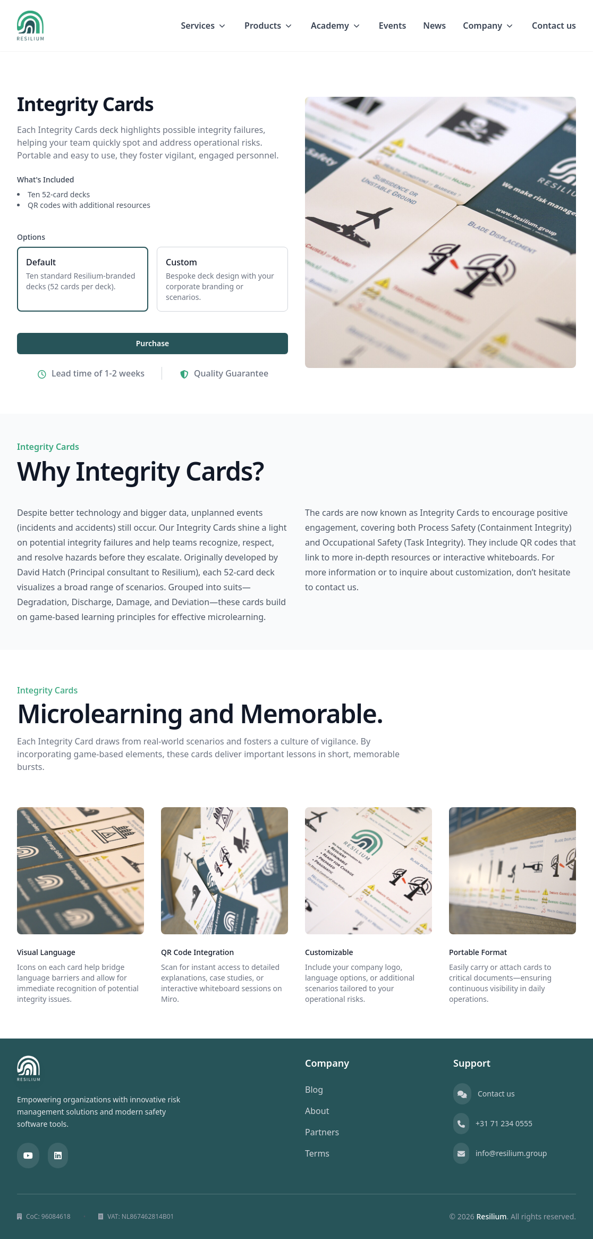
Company (489, 25)
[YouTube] (28, 1155)
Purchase (153, 343)
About (317, 1111)
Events (392, 25)
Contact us (554, 25)
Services (204, 25)
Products (269, 25)
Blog (314, 1089)
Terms (317, 1153)
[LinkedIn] (58, 1155)
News (434, 25)
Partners (322, 1132)
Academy (336, 25)
